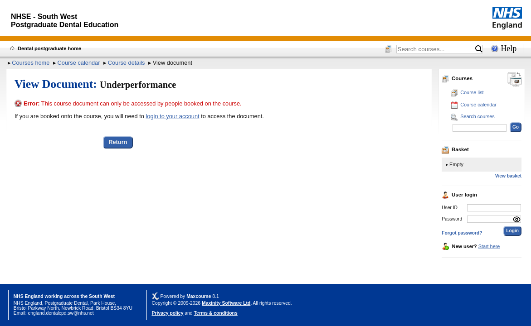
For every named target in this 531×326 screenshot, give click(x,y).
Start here (489, 246)
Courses (457, 78)
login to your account (173, 116)
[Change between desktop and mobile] (514, 80)
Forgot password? (462, 232)
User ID (450, 207)
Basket (455, 149)
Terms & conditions (216, 313)
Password (452, 218)
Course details (126, 62)
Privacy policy (168, 313)
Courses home (30, 62)
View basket (508, 175)
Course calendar (79, 62)
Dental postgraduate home (49, 48)
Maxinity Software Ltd (226, 303)
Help (508, 48)
